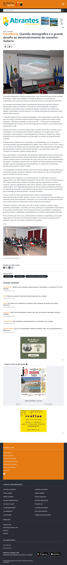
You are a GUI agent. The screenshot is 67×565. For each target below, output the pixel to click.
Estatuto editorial (8, 455)
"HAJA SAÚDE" (7, 515)
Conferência (19, 276)
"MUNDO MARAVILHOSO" (10, 500)
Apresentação (7, 452)
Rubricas (5, 530)
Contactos (6, 470)
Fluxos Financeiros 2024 (10, 461)
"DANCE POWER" (40, 493)
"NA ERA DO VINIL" (8, 504)
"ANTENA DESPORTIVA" (41, 500)
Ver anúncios (7, 545)
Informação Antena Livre (10, 527)
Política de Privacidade (10, 464)
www (18, 404)
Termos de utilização (9, 467)
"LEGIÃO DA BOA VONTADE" (43, 515)
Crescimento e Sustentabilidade (37, 276)
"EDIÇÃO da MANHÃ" (9, 489)
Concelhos (10, 31)
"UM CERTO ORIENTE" (41, 511)
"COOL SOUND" (7, 493)
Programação (7, 524)
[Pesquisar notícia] (32, 10)
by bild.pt (6, 562)
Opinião (5, 533)
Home (4, 31)
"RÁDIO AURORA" (8, 497)
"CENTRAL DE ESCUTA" (41, 489)
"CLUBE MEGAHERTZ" (9, 508)
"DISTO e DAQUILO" (40, 497)
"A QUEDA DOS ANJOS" (41, 508)
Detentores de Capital (9, 458)
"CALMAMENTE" (8, 511)
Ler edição (48, 404)
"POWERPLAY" (39, 504)
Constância (8, 276)
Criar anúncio (7, 548)
